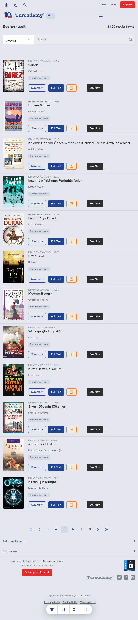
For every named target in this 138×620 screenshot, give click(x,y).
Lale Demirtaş (36, 225)
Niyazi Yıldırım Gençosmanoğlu (45, 450)
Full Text (56, 88)
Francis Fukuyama (38, 413)
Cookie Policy (70, 602)
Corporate (10, 551)
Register (127, 5)
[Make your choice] (18, 40)
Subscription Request (37, 572)
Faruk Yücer (34, 338)
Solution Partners (14, 541)
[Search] (69, 39)
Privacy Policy (52, 602)
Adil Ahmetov (35, 149)
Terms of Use (88, 602)
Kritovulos (33, 262)
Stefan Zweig (35, 187)
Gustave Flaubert (38, 300)
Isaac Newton (36, 375)
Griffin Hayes (35, 71)
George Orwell (36, 112)
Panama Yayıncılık (39, 78)
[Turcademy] (98, 578)
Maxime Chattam (38, 488)
